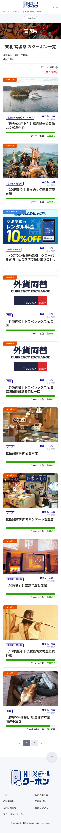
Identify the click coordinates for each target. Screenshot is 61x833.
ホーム (8, 12)
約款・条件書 (41, 794)
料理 (9, 711)
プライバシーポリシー (14, 814)
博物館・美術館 (14, 183)
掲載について (41, 808)
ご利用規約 (40, 801)
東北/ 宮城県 (48, 117)
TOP (5, 794)
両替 (9, 315)
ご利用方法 (8, 801)
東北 (17, 12)
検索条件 (32, 18)
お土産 (10, 447)
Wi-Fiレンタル (13, 249)
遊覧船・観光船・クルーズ (20, 117)
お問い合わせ (9, 808)
